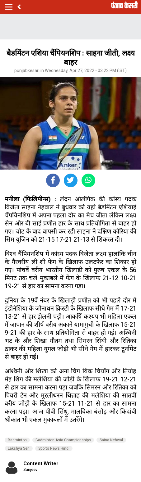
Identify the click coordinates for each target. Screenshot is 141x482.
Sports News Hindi (53, 448)
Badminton (17, 440)
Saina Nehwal (111, 440)
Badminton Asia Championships (63, 440)
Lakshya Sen (19, 448)
